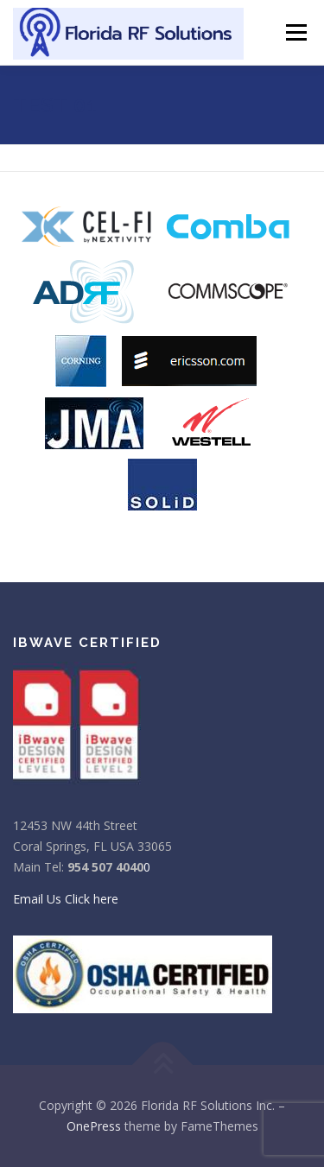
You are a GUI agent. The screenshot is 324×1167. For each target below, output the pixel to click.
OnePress (94, 1126)
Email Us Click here (65, 899)
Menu (295, 32)
